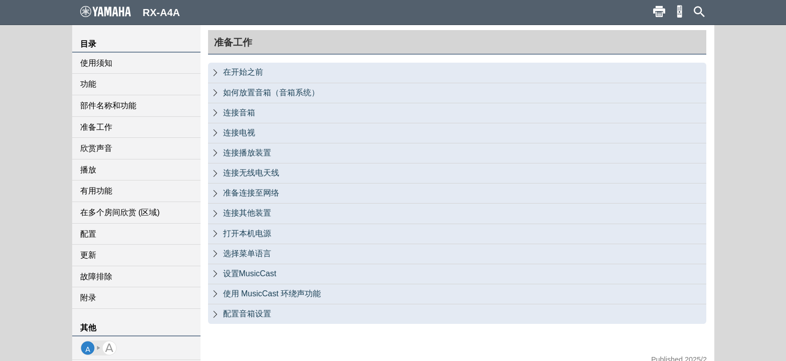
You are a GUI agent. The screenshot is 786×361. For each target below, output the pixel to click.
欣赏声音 (96, 148)
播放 (88, 169)
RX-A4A (130, 12)
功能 (88, 84)
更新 (88, 255)
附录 (88, 297)
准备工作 (96, 127)
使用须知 (96, 63)
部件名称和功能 (108, 105)
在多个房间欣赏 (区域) (120, 212)
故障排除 (96, 276)
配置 (88, 234)
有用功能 (96, 191)
